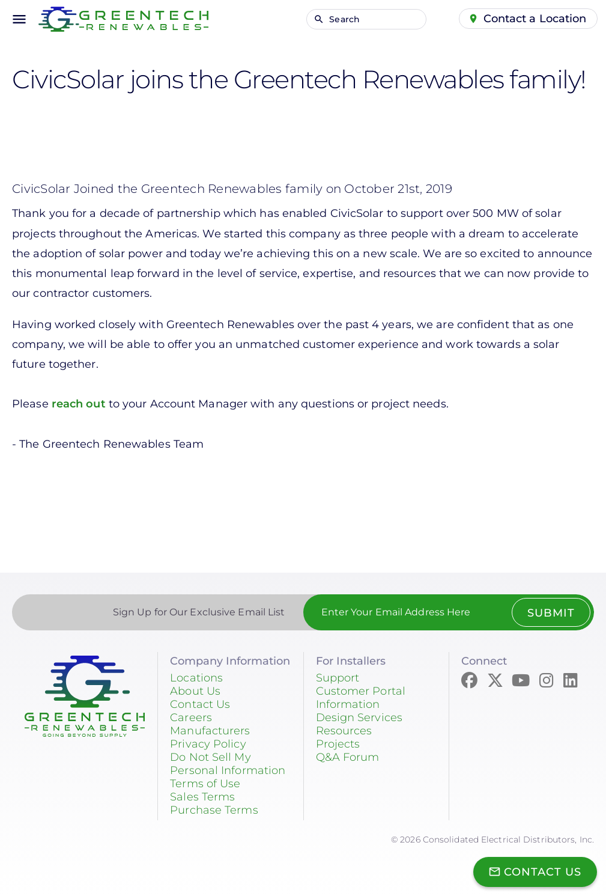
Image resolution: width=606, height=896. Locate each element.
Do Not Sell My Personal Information (227, 764)
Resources (344, 730)
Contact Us (200, 704)
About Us (195, 691)
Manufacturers (210, 730)
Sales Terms (202, 796)
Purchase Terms (214, 810)
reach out (79, 403)
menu (19, 19)
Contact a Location (535, 18)
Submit (550, 613)
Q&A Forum (348, 757)
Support (338, 677)
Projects (338, 744)
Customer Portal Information (361, 697)
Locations (196, 677)
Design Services (359, 717)
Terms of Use (205, 783)
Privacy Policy (208, 744)
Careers (191, 717)
